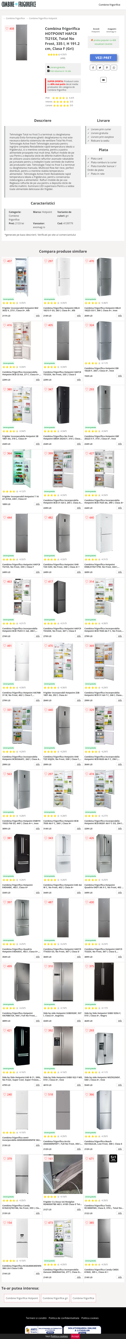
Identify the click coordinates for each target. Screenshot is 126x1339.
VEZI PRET (103, 57)
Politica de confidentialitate (64, 1318)
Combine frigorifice (109, 4)
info (38, 315)
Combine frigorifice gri (55, 1298)
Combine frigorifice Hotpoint (43, 18)
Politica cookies (90, 1318)
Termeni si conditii (36, 1318)
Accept (75, 1336)
